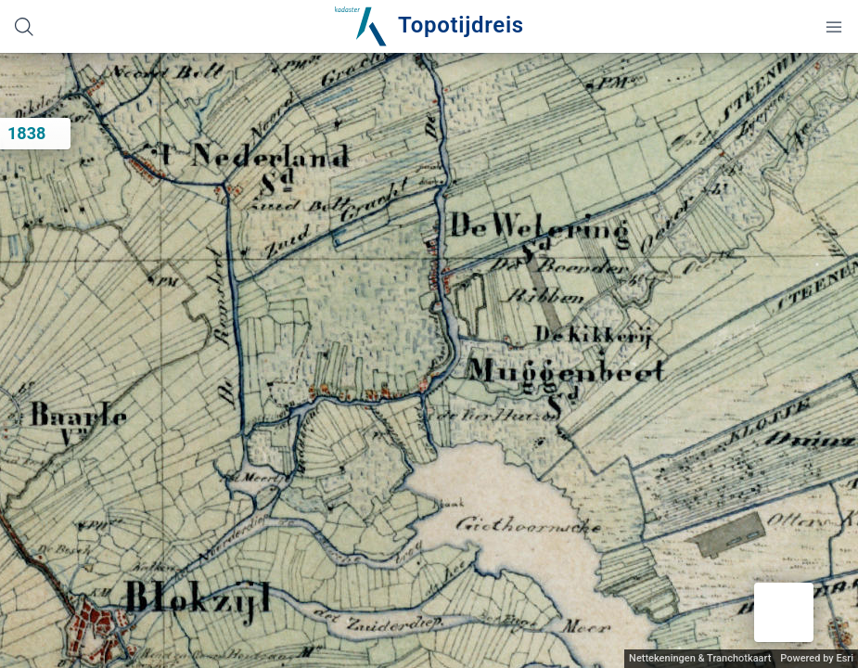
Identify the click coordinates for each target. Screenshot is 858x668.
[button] (783, 612)
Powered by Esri (816, 658)
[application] (429, 360)
